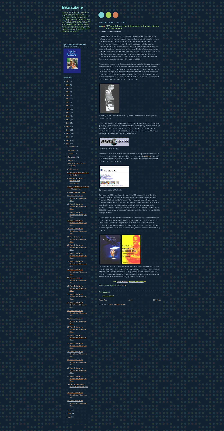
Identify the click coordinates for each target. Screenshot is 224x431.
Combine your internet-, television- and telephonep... (75, 181)
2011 (68, 123)
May (69, 417)
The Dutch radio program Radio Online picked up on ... (77, 387)
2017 (68, 102)
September (72, 157)
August (70, 160)
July (69, 410)
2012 (68, 119)
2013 (68, 116)
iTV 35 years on (72, 169)
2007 (68, 137)
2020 (68, 92)
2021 (68, 88)
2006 (68, 140)
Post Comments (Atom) (117, 304)
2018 (68, 99)
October (71, 153)
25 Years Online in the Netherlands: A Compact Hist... (77, 198)
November (71, 150)
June (70, 413)
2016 (68, 105)
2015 (68, 109)
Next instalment (122, 282)
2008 (68, 133)
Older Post (157, 300)
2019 (68, 95)
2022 (68, 85)
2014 (68, 112)
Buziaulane (72, 7)
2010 (68, 126)
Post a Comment (108, 295)
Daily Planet (146, 156)
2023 (68, 81)
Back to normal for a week (76, 192)
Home (130, 300)
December (71, 146)
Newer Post (103, 300)
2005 (68, 144)
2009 (68, 130)
